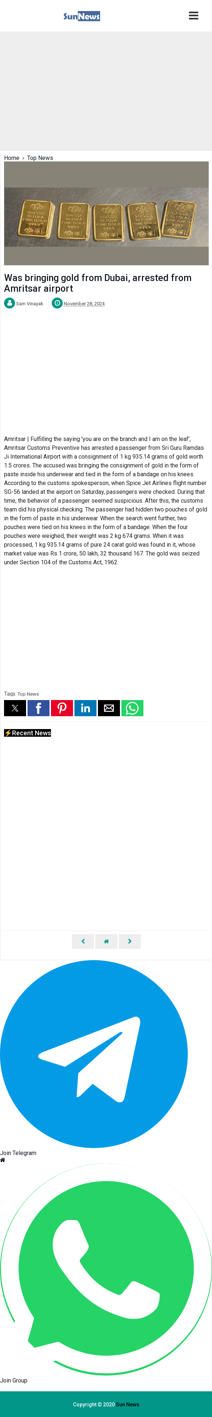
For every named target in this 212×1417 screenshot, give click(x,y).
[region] (105, 90)
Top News (28, 694)
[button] (15, 708)
